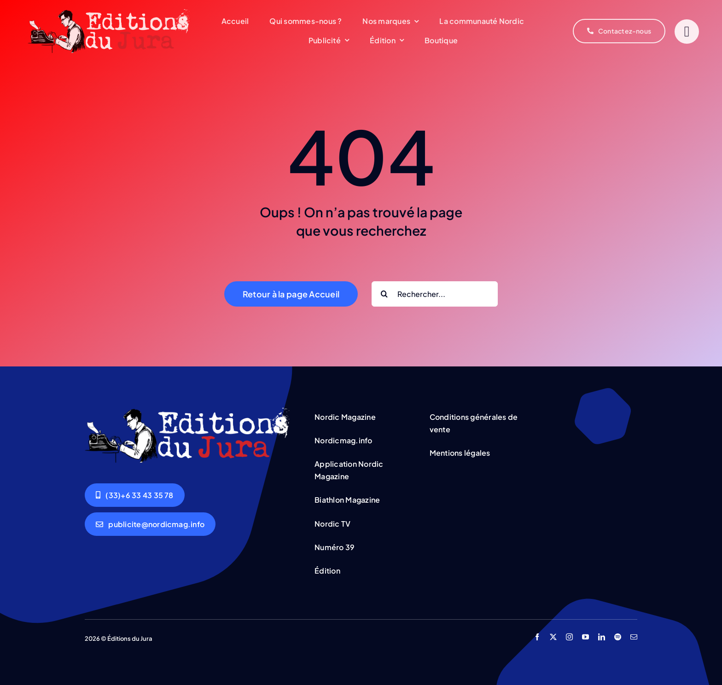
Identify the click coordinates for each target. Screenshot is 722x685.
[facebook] (537, 636)
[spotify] (617, 636)
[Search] (384, 294)
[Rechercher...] (435, 294)
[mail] (633, 636)
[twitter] (553, 636)
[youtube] (585, 636)
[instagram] (569, 636)
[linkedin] (601, 636)
